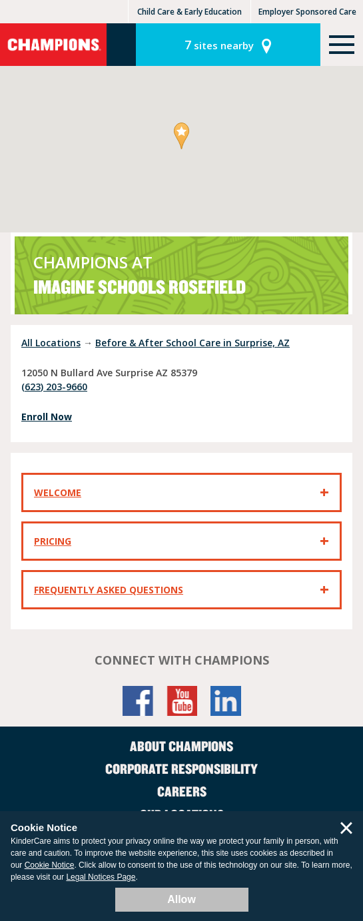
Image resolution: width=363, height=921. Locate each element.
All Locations (51, 342)
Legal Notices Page (100, 877)
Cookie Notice (50, 865)
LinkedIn (225, 701)
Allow (181, 899)
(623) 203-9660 (54, 386)
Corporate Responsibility (181, 768)
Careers (181, 791)
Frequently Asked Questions (108, 589)
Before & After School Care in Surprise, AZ (192, 342)
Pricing (52, 541)
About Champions (181, 746)
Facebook (138, 701)
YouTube (182, 701)
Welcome (57, 492)
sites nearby (219, 45)
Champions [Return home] (53, 44)
